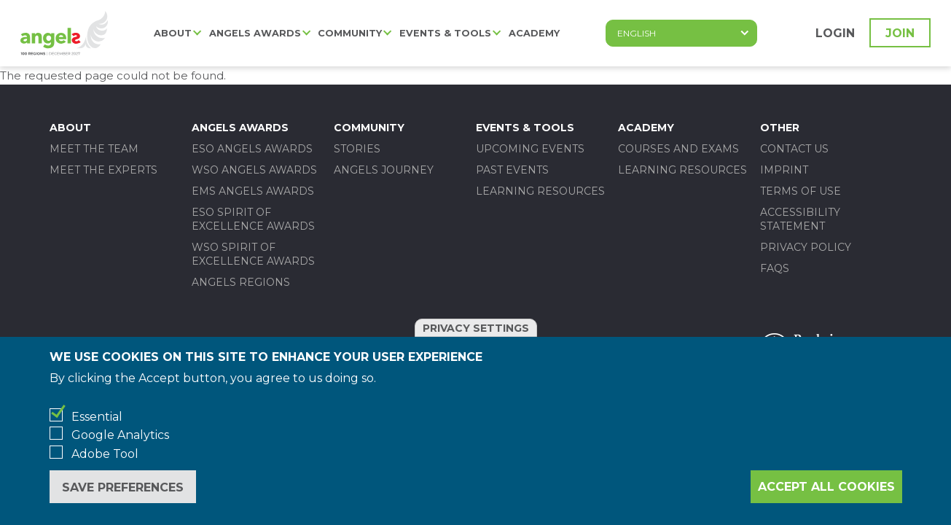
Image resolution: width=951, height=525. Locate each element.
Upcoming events (530, 148)
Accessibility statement (800, 219)
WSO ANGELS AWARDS (254, 169)
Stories (357, 148)
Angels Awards (255, 33)
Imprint (784, 169)
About (173, 33)
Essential (96, 417)
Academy (534, 33)
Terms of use (800, 191)
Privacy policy (805, 247)
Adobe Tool (104, 454)
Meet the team (94, 148)
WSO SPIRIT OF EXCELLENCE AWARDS (253, 254)
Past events (512, 169)
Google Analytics (120, 435)
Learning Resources (540, 191)
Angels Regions (241, 282)
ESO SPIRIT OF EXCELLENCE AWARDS (253, 219)
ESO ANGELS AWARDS (252, 148)
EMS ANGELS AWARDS (253, 191)
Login (835, 33)
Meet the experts (103, 169)
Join (900, 33)
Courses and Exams (678, 148)
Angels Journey (384, 169)
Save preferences (123, 487)
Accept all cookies (826, 487)
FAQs (774, 268)
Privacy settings (476, 328)
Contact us (794, 148)
